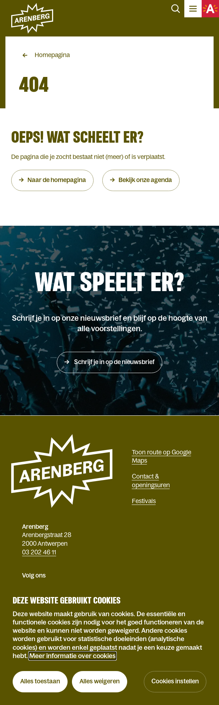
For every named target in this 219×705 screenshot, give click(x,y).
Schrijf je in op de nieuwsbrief (114, 362)
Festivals (144, 501)
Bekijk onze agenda (145, 180)
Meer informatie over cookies (72, 655)
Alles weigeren (100, 681)
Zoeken (175, 8)
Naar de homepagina (56, 180)
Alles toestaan (40, 681)
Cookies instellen (175, 681)
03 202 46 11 (39, 552)
